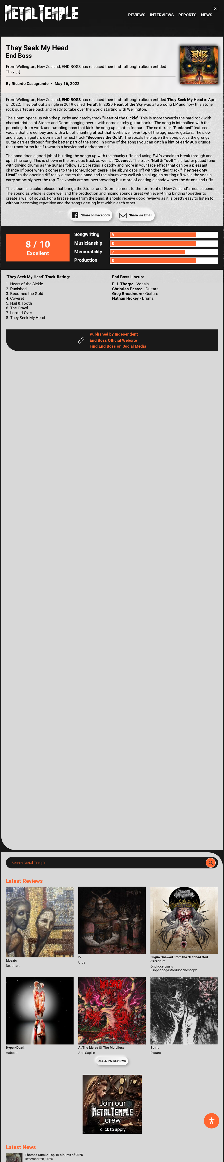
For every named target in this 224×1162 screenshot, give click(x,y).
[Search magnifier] (211, 863)
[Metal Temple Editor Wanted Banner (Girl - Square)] (112, 1132)
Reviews (136, 15)
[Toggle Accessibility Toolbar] (211, 1121)
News (206, 15)
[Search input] (107, 862)
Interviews (162, 15)
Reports (187, 15)
